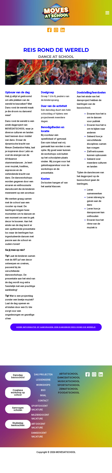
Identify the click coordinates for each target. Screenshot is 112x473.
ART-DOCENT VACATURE (38, 425)
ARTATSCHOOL (68, 373)
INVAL (43, 395)
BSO (43, 390)
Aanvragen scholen (18, 408)
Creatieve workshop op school (18, 392)
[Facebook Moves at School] (87, 374)
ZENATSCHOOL (68, 389)
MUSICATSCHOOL (69, 381)
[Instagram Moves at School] (94, 374)
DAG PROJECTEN (43, 374)
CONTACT (43, 400)
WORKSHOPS (43, 385)
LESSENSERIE (43, 379)
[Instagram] (56, 29)
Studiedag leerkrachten (17, 424)
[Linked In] (62, 29)
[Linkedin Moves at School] (100, 374)
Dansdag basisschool (17, 376)
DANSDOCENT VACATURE (39, 434)
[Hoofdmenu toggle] (107, 13)
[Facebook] (49, 29)
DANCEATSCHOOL (68, 377)
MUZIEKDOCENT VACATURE (40, 416)
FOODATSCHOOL (68, 392)
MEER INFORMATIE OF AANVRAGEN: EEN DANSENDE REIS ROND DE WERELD (56, 327)
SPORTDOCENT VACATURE (39, 407)
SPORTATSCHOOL (68, 385)
